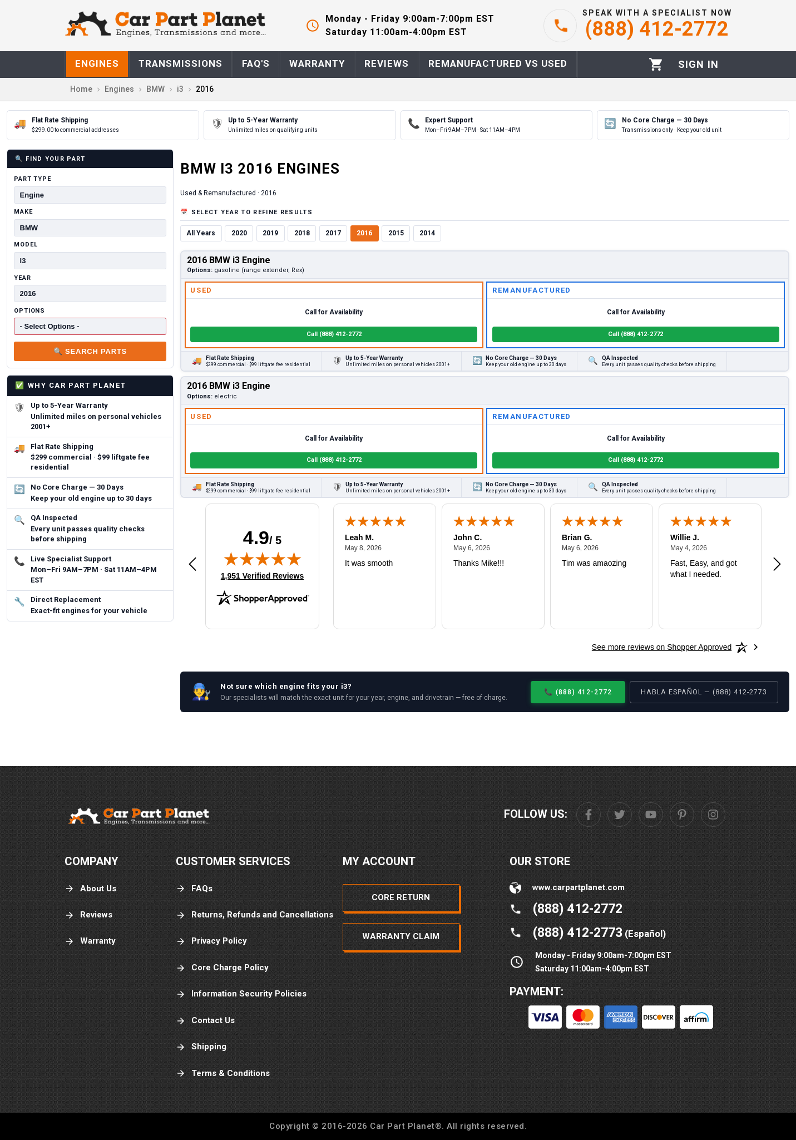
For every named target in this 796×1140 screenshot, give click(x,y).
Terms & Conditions (223, 1073)
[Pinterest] (682, 814)
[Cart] (656, 64)
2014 (427, 233)
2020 (239, 233)
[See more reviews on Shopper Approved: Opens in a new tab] (661, 647)
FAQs (194, 889)
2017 (333, 233)
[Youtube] (651, 814)
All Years (200, 233)
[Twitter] (619, 814)
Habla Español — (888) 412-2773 (704, 692)
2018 (302, 233)
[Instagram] (713, 814)
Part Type (32, 178)
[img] (262, 558)
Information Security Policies (241, 994)
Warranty (90, 941)
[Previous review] (192, 564)
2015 (396, 233)
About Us (90, 889)
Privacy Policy (211, 941)
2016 (364, 233)
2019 (270, 233)
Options (29, 310)
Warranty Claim (400, 936)
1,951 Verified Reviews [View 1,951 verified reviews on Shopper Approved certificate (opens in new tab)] (262, 575)
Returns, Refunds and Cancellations (254, 915)
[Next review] (777, 564)
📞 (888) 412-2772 (578, 692)
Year (22, 278)
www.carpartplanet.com (578, 887)
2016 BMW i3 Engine (228, 260)
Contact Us (205, 1020)
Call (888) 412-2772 (334, 334)
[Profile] (698, 64)
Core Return (401, 897)
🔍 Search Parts (90, 351)
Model (25, 244)
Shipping (201, 1047)
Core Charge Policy (222, 968)
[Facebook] (588, 814)
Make (23, 211)
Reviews (88, 915)
